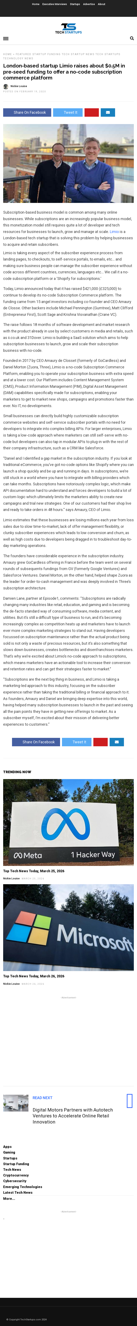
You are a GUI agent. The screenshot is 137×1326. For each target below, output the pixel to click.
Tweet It (67, 112)
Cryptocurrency (16, 1175)
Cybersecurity (14, 1181)
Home (35, 4)
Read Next (42, 1098)
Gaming (9, 1152)
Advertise (89, 4)
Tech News (12, 1170)
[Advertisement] (68, 1041)
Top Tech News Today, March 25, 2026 (33, 871)
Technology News (18, 58)
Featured (23, 54)
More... (9, 1199)
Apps (7, 1147)
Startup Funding (46, 54)
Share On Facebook (27, 112)
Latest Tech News (17, 1193)
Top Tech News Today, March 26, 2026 (33, 976)
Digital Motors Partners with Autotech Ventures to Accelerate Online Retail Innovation (73, 1116)
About (101, 4)
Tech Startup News (78, 54)
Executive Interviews (54, 4)
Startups (75, 4)
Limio (114, 231)
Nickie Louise (11, 878)
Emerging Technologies (22, 1187)
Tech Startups (107, 54)
